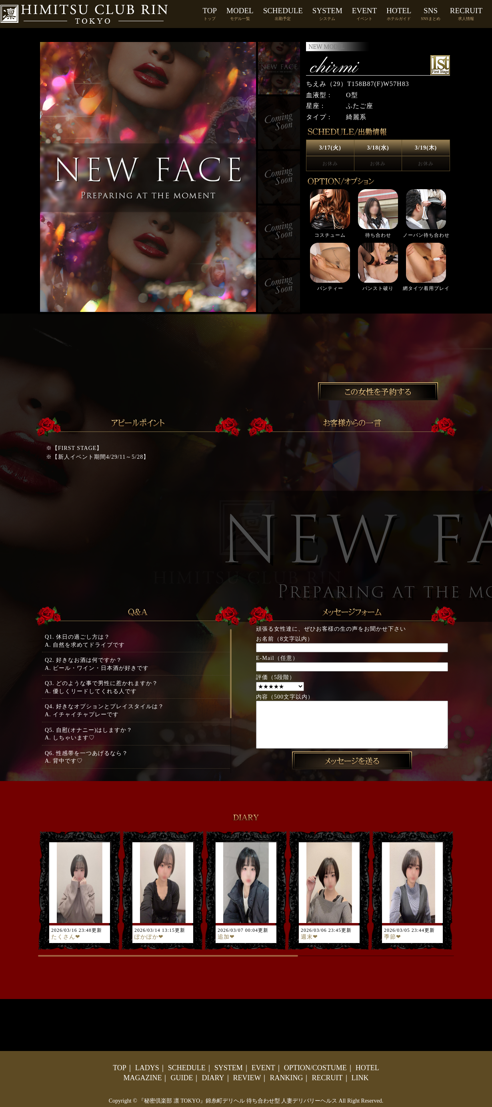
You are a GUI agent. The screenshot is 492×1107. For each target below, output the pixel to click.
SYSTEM (327, 13)
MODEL (240, 13)
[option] (378, 240)
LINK (360, 1078)
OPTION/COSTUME (315, 1068)
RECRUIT (466, 13)
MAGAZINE (142, 1078)
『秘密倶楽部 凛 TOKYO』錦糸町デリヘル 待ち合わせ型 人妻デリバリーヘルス (237, 1101)
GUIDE (181, 1078)
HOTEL (398, 13)
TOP (210, 13)
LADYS (147, 1068)
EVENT (364, 13)
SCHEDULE (283, 13)
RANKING (286, 1078)
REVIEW (247, 1078)
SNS (430, 13)
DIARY (213, 1078)
